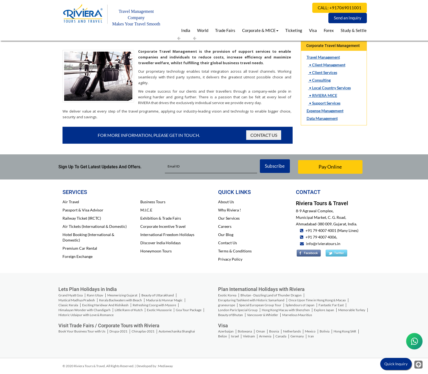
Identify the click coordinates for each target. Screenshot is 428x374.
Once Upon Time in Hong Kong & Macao (317, 300)
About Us (226, 201)
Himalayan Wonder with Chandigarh (84, 310)
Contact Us (263, 135)
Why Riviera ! (229, 210)
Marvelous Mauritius (297, 315)
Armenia (265, 336)
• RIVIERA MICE (322, 95)
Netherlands (292, 331)
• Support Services (324, 103)
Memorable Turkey (351, 310)
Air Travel (71, 201)
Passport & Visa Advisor (83, 210)
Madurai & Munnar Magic (164, 300)
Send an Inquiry (347, 17)
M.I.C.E (146, 210)
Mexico (310, 331)
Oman (260, 331)
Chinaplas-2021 (143, 331)
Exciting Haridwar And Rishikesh (105, 305)
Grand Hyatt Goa (70, 295)
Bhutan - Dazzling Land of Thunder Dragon (271, 295)
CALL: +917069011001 (339, 7)
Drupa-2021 (118, 331)
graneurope (226, 305)
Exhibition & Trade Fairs (160, 218)
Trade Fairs (225, 30)
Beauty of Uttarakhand (157, 295)
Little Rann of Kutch (129, 310)
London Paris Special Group (238, 310)
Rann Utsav (95, 295)
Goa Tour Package (188, 310)
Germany (297, 336)
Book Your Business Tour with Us (81, 331)
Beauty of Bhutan (230, 315)
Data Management (322, 118)
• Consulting (319, 80)
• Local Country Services (329, 88)
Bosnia (274, 331)
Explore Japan (324, 310)
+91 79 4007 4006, (321, 237)
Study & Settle (354, 30)
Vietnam (249, 336)
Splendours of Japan (300, 305)
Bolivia (324, 331)
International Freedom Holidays (167, 234)
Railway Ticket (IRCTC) (82, 218)
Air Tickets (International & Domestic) (95, 226)
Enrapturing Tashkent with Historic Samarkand (251, 300)
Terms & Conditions (235, 251)
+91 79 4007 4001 (320, 230)
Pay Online (330, 167)
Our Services (229, 218)
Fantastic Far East (331, 305)
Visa (313, 30)
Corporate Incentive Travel (163, 226)
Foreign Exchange (78, 256)
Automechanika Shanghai (177, 331)
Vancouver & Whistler (262, 315)
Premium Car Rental (80, 248)
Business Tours (152, 201)
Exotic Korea (227, 295)
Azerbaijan (226, 331)
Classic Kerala (68, 305)
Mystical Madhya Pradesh (76, 300)
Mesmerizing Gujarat (122, 295)
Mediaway (165, 366)
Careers (224, 226)
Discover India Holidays (160, 242)
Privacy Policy (230, 259)
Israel (235, 336)
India (185, 30)
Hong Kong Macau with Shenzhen (286, 310)
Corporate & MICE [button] (260, 30)
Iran (311, 336)
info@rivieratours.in (323, 243)
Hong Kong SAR (345, 331)
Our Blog (225, 234)
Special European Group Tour (260, 305)
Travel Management (323, 57)
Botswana (245, 331)
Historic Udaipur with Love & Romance (86, 315)
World (202, 30)
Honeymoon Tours (156, 251)
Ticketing (293, 30)
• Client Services (322, 72)
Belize (222, 336)
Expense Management (325, 110)
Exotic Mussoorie (159, 310)
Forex (329, 30)
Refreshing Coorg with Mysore (154, 305)
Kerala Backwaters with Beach (120, 300)
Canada (280, 336)
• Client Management (326, 65)
